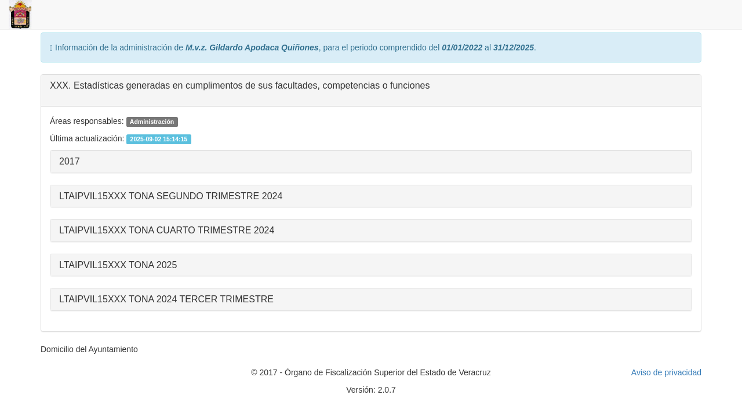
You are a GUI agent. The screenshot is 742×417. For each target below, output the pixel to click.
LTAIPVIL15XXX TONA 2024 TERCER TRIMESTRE (166, 299)
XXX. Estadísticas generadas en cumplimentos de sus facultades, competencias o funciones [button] (240, 85)
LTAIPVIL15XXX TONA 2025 (118, 265)
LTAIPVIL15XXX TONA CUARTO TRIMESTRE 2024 (166, 230)
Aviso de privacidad (666, 372)
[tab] (371, 91)
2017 (69, 161)
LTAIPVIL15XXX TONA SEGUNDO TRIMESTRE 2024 (170, 196)
